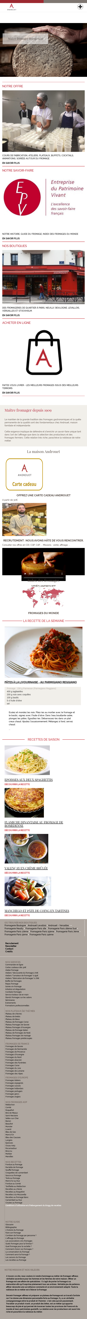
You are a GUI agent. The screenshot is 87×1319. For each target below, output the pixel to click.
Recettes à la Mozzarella (15, 1195)
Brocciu (8, 1151)
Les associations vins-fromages (18, 1241)
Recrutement (11, 943)
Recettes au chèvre (13, 1189)
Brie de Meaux (11, 1113)
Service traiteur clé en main (16, 995)
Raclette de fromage (14, 1167)
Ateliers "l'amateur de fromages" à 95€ (21, 976)
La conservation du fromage (17, 1252)
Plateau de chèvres (13, 1014)
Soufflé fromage (12, 1170)
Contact (9, 949)
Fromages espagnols (14, 1083)
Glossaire (9, 1225)
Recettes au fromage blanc (16, 1197)
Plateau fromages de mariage (18, 1036)
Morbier (8, 1154)
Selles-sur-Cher (12, 1118)
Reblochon (10, 1105)
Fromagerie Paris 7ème (67, 931)
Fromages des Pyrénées (15, 1063)
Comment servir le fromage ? (17, 1255)
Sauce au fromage (13, 1175)
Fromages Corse (12, 1065)
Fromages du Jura (13, 1068)
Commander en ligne (14, 965)
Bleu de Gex (10, 1132)
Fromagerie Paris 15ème (42, 931)
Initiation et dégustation (15, 989)
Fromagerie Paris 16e (35, 928)
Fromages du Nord (13, 1057)
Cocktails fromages (13, 992)
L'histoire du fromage (14, 1230)
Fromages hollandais (14, 1088)
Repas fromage (11, 984)
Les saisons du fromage (15, 1257)
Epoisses (9, 1143)
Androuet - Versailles (58, 925)
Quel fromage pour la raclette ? (18, 1246)
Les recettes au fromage (15, 1260)
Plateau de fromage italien (16, 1030)
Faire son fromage (13, 1233)
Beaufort (9, 1124)
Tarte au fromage (12, 1178)
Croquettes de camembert (16, 1173)
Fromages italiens (13, 1080)
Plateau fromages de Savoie (17, 1025)
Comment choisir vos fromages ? (19, 1249)
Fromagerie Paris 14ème (41, 934)
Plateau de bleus (12, 1019)
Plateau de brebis (12, 1016)
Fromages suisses (13, 1086)
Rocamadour (11, 1148)
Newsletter (10, 946)
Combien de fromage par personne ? (20, 1235)
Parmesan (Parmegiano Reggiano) (39, 688)
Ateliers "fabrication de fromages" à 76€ (22, 978)
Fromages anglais (13, 1097)
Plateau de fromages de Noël (17, 1033)
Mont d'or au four (12, 1181)
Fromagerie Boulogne (15, 925)
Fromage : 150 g (15, 688)
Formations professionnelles (17, 1006)
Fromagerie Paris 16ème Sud (62, 928)
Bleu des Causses (13, 1137)
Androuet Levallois (37, 925)
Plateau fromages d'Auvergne (17, 1027)
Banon (8, 1121)
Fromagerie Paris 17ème (16, 931)
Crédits (9, 951)
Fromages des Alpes (14, 1074)
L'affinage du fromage (14, 1238)
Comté (8, 1107)
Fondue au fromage (13, 1165)
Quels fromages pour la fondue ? (19, 1244)
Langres (8, 1140)
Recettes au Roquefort (15, 1192)
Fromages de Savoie (14, 1046)
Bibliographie (11, 1227)
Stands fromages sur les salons (18, 997)
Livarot (8, 1129)
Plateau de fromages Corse (16, 1022)
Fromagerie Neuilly (14, 928)
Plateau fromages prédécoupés (18, 1038)
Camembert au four (13, 1200)
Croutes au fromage (13, 1203)
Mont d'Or (9, 1135)
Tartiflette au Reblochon (15, 1186)
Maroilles (9, 1156)
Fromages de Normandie (16, 1049)
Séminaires (10, 1000)
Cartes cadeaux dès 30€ (15, 967)
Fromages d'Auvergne (14, 1055)
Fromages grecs (12, 1094)
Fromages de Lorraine (14, 1071)
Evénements (10, 1003)
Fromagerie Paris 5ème (16, 934)
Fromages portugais (13, 1091)
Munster (8, 1126)
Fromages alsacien (13, 1060)
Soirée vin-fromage (13, 986)
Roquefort (9, 1110)
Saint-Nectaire (11, 1116)
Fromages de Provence (15, 1052)
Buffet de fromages (13, 981)
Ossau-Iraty (10, 1146)
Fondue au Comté (13, 1184)
